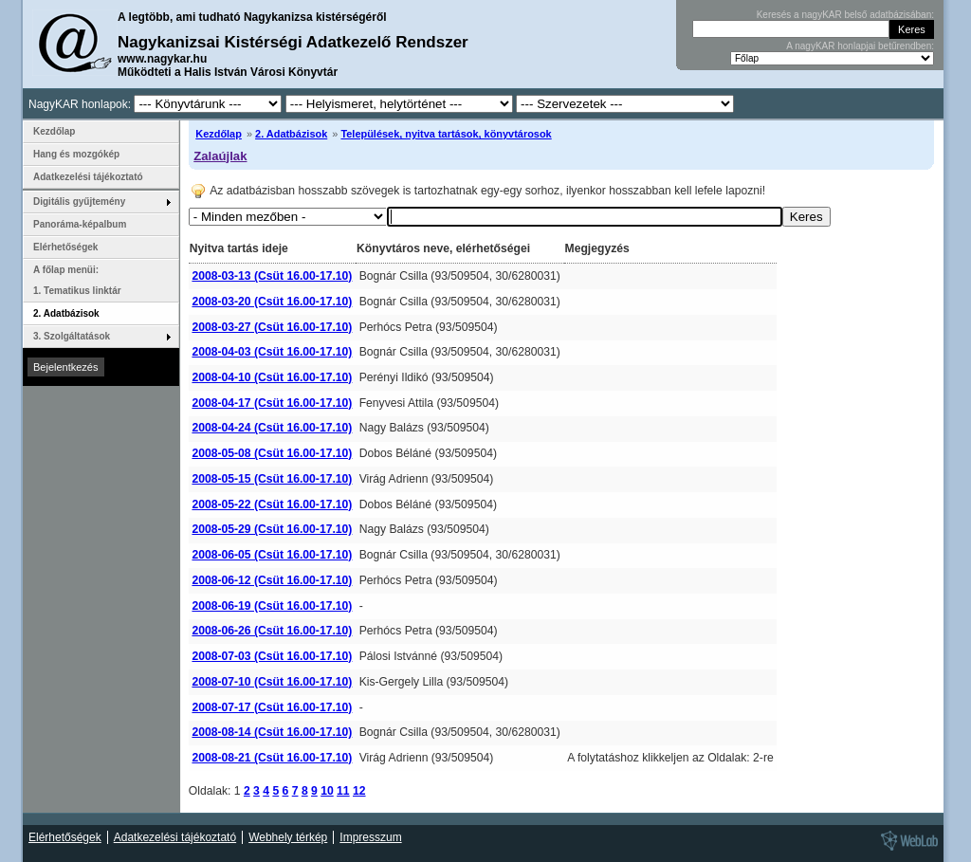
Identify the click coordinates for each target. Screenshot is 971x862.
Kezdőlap (218, 133)
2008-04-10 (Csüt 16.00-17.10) (272, 377)
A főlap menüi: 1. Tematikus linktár (77, 280)
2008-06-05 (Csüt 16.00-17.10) (272, 554)
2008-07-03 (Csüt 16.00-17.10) (272, 656)
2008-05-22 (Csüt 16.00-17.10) (272, 504)
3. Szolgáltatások (71, 336)
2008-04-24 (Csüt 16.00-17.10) (272, 427)
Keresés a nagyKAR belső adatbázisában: (845, 14)
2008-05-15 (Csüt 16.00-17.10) (272, 479)
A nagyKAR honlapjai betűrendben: (860, 46)
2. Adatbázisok (291, 133)
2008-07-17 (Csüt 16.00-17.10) (272, 707)
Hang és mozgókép (76, 154)
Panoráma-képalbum (79, 224)
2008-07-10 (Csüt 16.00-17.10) (272, 681)
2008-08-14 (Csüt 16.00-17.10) (272, 732)
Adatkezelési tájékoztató (88, 177)
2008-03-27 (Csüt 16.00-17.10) (272, 327)
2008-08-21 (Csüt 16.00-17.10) (272, 757)
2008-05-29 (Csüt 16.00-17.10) (272, 529)
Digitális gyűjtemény (79, 201)
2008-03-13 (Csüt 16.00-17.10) (272, 276)
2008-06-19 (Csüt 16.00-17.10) (272, 606)
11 (343, 791)
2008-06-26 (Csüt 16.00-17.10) (272, 630)
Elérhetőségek (65, 247)
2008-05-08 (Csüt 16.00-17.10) (272, 453)
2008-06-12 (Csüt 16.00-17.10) (272, 580)
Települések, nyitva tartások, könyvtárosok (445, 133)
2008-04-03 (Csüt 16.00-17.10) (272, 351)
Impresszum (370, 837)
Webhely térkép (287, 837)
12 (359, 791)
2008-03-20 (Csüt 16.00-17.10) (272, 301)
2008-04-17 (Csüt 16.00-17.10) (272, 403)
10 (327, 791)
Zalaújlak (220, 156)
